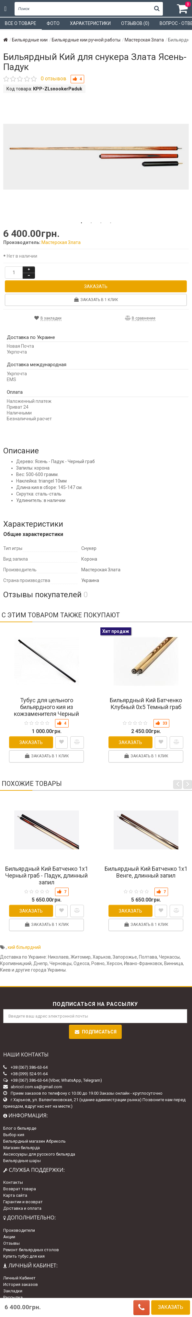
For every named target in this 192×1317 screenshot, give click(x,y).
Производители (19, 1230)
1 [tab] (81, 223)
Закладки (12, 1290)
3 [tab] (101, 223)
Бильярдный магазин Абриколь (34, 1141)
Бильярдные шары (22, 1160)
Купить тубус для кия (24, 1256)
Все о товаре (20, 23)
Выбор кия (13, 1134)
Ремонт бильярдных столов (31, 1249)
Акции (9, 1236)
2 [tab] (91, 223)
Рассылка (13, 1297)
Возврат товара (19, 1188)
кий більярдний (24, 947)
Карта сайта (15, 1195)
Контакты (13, 1182)
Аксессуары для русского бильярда (39, 1154)
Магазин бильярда (21, 1147)
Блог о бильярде (19, 1128)
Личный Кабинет (19, 1278)
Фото (53, 23)
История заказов (20, 1284)
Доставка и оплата (22, 1208)
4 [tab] (110, 223)
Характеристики (90, 23)
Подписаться (95, 1031)
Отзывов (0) (135, 23)
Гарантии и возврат (23, 1201)
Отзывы (11, 1243)
